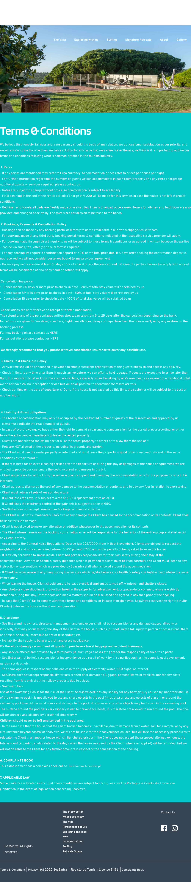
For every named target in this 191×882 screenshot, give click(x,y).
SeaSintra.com (149, 230)
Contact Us (169, 813)
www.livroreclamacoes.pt (86, 766)
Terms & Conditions (13, 870)
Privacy (35, 870)
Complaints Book (136, 870)
